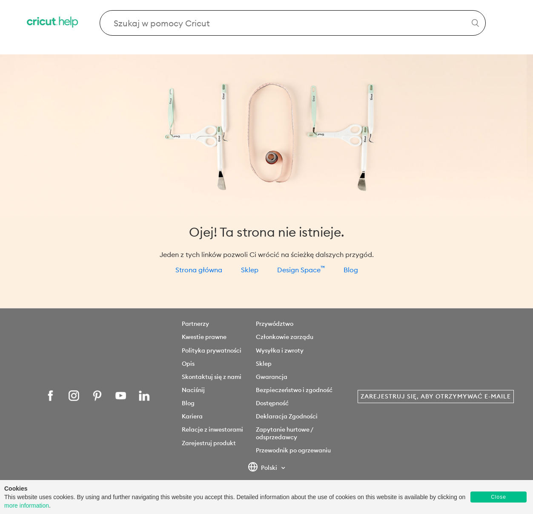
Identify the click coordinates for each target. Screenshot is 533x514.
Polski (263, 468)
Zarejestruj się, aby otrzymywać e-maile (436, 396)
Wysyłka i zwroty (280, 350)
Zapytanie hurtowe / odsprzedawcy (284, 433)
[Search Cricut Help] (293, 23)
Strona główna (198, 269)
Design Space (301, 269)
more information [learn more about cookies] (26, 505)
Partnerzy (195, 324)
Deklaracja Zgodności (287, 416)
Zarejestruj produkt (209, 443)
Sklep (249, 269)
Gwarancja (271, 377)
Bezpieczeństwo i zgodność (294, 390)
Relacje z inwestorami (212, 429)
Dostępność (272, 403)
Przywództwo (274, 324)
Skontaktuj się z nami (211, 377)
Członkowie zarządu (284, 337)
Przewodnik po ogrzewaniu (293, 450)
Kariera (192, 416)
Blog (351, 269)
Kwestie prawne (204, 337)
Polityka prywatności (211, 350)
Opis (188, 363)
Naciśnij (193, 390)
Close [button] (498, 497)
